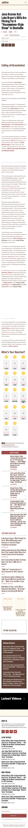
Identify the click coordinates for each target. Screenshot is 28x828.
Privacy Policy (18, 819)
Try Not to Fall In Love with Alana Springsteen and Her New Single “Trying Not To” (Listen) (20, 612)
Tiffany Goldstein (14, 35)
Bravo (13, 443)
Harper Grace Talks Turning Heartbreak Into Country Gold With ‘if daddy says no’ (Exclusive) (18, 491)
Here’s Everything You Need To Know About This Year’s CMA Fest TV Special (13, 562)
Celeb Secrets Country (10, 270)
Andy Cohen (8, 443)
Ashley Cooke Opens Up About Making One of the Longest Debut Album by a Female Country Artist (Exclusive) (13, 552)
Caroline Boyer (20, 443)
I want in (14, 815)
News (3, 566)
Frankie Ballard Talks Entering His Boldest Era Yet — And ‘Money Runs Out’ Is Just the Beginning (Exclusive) (18, 504)
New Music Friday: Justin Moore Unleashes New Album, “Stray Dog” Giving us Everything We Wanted (13, 589)
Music (12, 510)
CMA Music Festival (7, 583)
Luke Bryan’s (6, 124)
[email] (14, 811)
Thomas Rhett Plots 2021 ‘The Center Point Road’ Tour (7, 608)
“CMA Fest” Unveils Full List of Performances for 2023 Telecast (12, 570)
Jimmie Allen (7, 282)
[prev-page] (2, 704)
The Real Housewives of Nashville (10, 446)
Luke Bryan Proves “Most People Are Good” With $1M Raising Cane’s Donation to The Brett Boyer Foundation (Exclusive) (13, 541)
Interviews (13, 469)
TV (15, 32)
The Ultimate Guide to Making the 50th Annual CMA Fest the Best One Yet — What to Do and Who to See (13, 579)
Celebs (5, 32)
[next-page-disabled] (25, 704)
